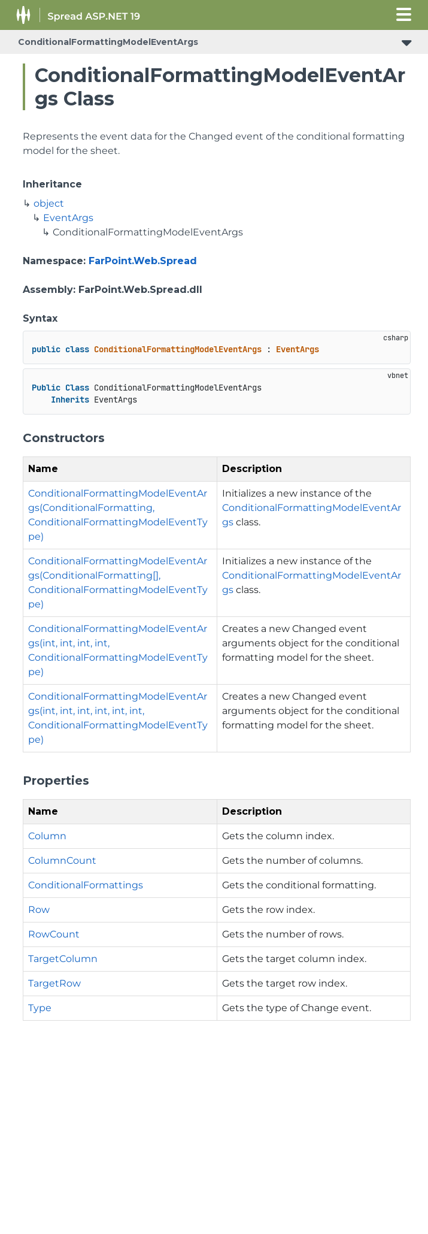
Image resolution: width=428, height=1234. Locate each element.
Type (39, 1008)
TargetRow (54, 983)
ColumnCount (62, 860)
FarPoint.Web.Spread (143, 261)
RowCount (54, 934)
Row (39, 909)
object (49, 203)
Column (47, 836)
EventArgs (68, 217)
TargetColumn (63, 958)
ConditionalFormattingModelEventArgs (108, 42)
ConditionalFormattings (85, 885)
